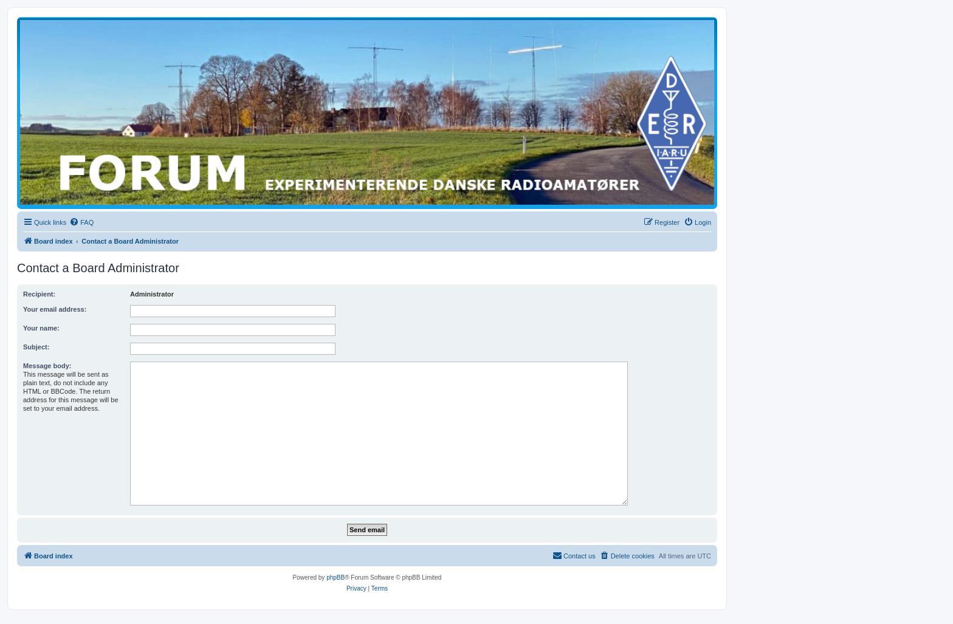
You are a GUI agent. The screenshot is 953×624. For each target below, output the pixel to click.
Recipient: (39, 294)
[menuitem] (81, 222)
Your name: (41, 328)
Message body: (47, 365)
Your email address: (54, 309)
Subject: (36, 347)
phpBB (335, 577)
